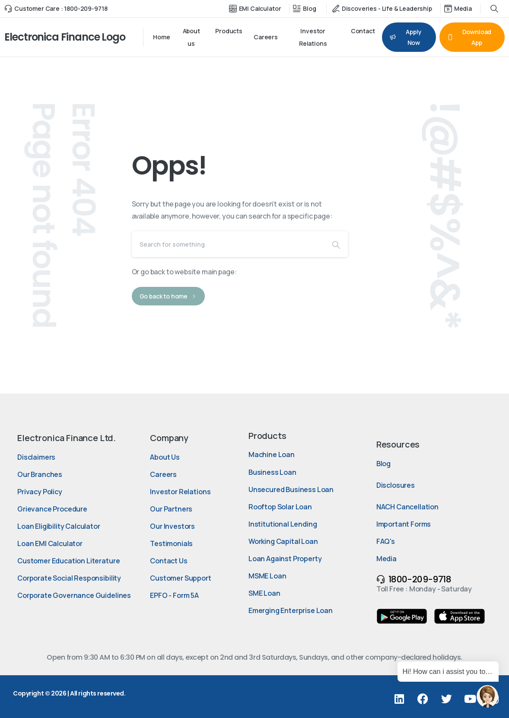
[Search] (228, 244)
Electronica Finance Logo (64, 37)
